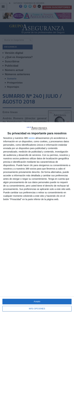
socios (31, 138)
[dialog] (37, 264)
